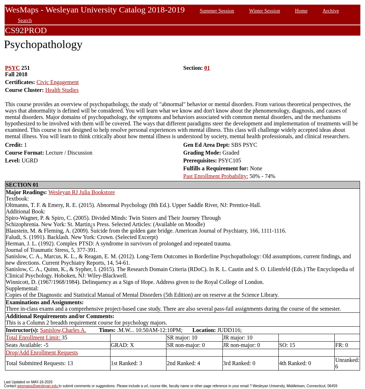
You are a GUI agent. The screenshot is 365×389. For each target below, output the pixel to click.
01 (207, 68)
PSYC (12, 68)
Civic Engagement (57, 82)
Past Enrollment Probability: (215, 176)
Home (301, 11)
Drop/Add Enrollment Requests (42, 352)
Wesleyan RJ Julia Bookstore (81, 192)
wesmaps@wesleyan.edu (37, 386)
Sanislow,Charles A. (63, 330)
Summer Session (217, 11)
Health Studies (62, 90)
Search (25, 20)
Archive (331, 11)
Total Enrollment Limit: (34, 337)
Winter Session (264, 11)
